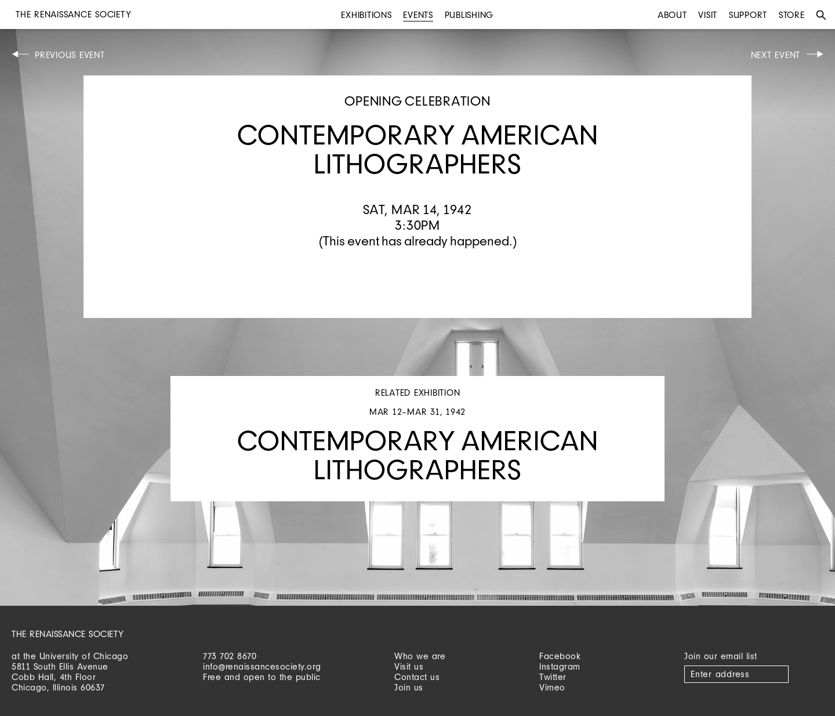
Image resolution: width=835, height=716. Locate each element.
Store (792, 14)
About (672, 14)
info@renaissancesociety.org (262, 666)
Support (748, 14)
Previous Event (70, 54)
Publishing (469, 14)
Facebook (559, 655)
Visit (707, 14)
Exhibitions (366, 14)
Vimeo (552, 687)
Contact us (417, 676)
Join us (408, 687)
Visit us (408, 666)
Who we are (419, 655)
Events (418, 14)
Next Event (776, 54)
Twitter (553, 676)
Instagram (559, 666)
